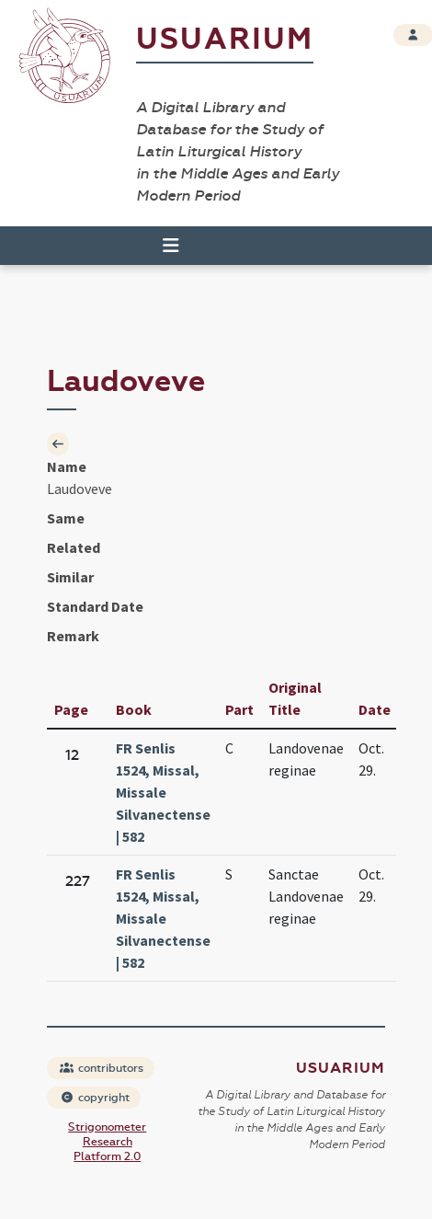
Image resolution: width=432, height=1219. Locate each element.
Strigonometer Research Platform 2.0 (107, 1142)
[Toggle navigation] (162, 245)
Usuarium (224, 39)
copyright (95, 1097)
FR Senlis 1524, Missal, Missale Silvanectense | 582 (163, 792)
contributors (101, 1068)
